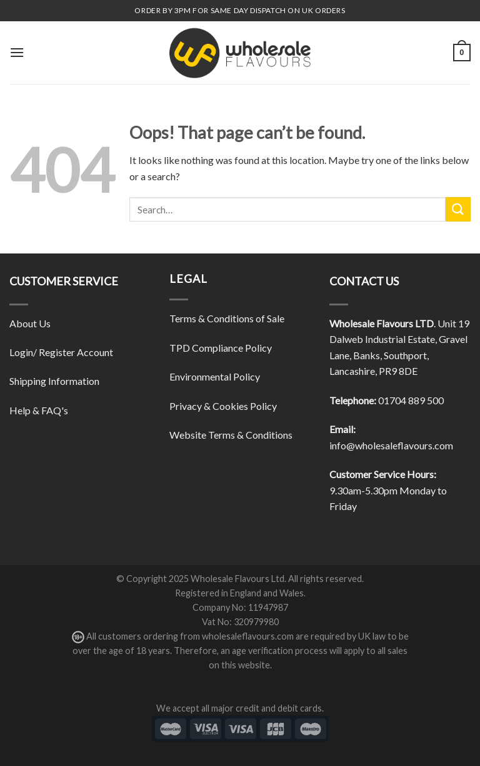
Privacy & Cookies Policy (223, 406)
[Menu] (16, 52)
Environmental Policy (214, 376)
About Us (30, 323)
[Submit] (458, 209)
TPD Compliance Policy (220, 348)
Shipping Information (54, 381)
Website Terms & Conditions (230, 435)
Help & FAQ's (38, 410)
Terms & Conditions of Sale (226, 318)
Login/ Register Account (61, 352)
